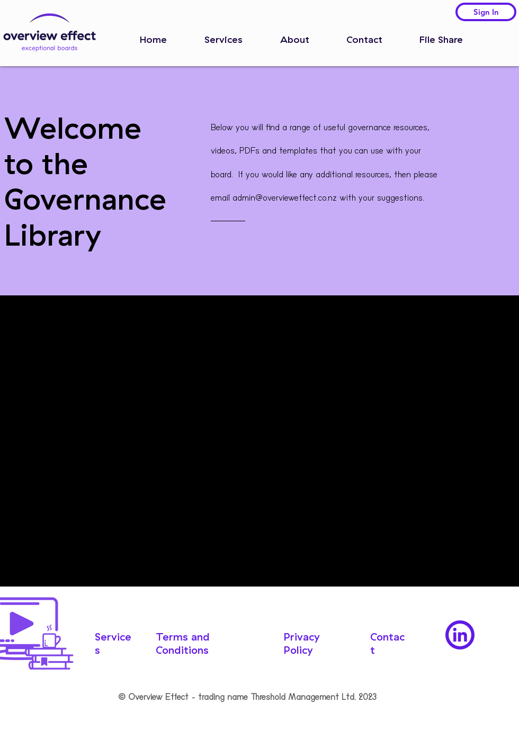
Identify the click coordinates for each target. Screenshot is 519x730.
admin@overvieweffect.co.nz (284, 198)
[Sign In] (485, 12)
